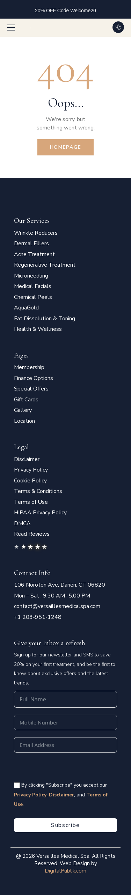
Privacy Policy (30, 795)
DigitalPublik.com (65, 870)
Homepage (65, 147)
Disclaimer (61, 795)
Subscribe (65, 825)
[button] (11, 27)
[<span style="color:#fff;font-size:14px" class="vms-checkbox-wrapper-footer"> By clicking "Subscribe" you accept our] (17, 785)
